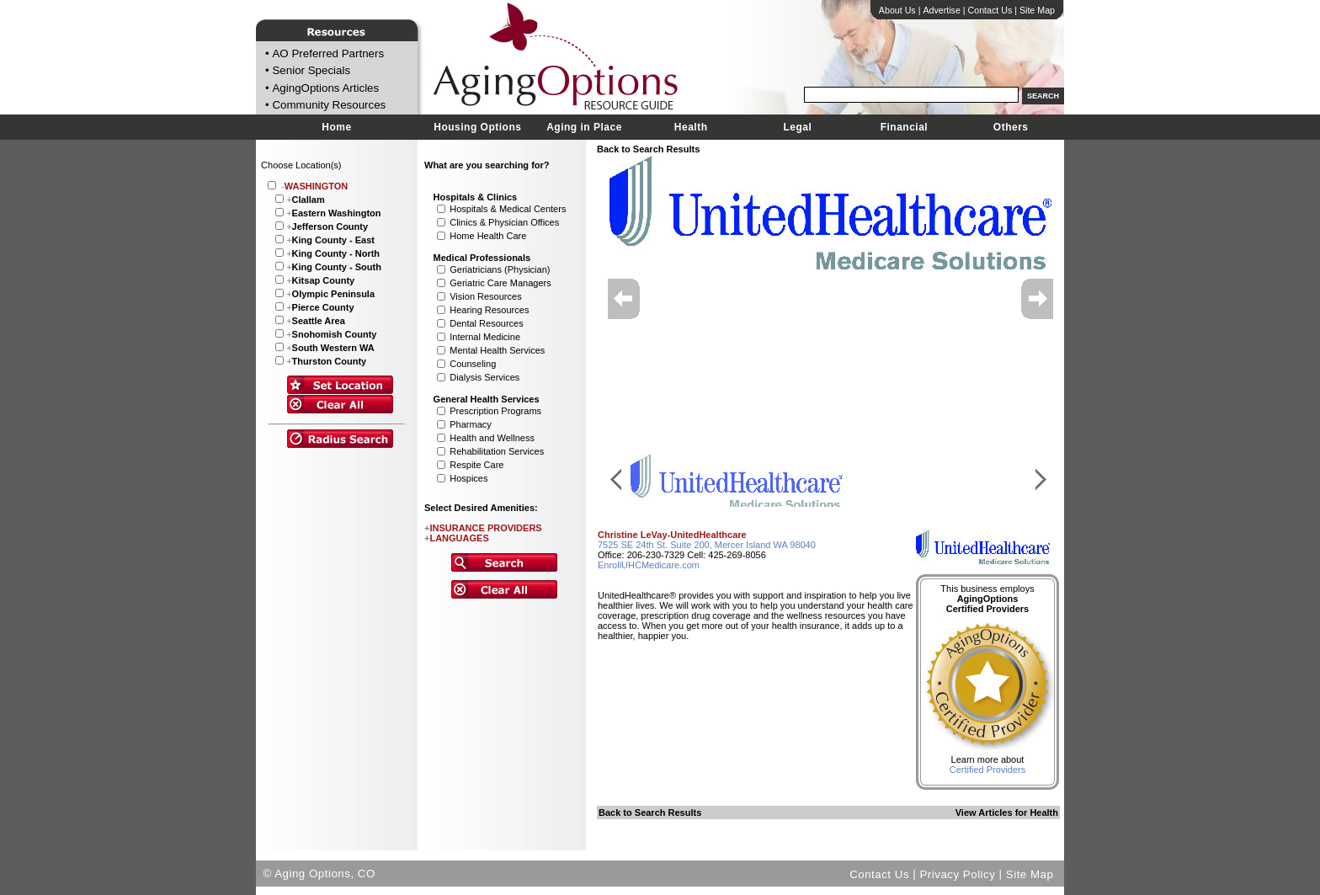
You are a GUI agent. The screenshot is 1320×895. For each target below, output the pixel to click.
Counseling (473, 364)
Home (336, 127)
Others (1011, 127)
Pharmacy (471, 424)
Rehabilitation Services (497, 451)
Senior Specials (311, 71)
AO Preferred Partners (328, 53)
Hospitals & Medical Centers (508, 209)
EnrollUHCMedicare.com (649, 565)
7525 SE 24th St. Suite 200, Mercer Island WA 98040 (707, 545)
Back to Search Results (648, 149)
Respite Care (476, 465)
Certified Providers (987, 769)
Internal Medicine (485, 337)
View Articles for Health (1006, 812)
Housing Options (477, 127)
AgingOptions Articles (325, 88)
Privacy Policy (957, 873)
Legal (797, 127)
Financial (905, 127)
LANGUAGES (456, 538)
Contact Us (990, 10)
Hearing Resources (489, 310)
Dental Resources (486, 323)
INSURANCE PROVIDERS (483, 528)
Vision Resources (485, 296)
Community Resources (329, 105)
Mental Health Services (497, 350)
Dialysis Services (484, 377)
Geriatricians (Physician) (500, 269)
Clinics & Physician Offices (504, 222)
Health (691, 127)
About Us (897, 10)
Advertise (941, 10)
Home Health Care (488, 236)
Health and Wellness (492, 438)
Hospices (468, 478)
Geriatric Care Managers (500, 283)
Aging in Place (584, 127)
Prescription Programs (495, 411)
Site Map (1037, 10)
